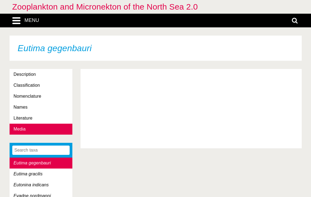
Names (21, 107)
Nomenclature (28, 96)
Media (20, 129)
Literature (23, 118)
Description (25, 74)
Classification (27, 85)
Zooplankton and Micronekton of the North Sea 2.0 (105, 6)
